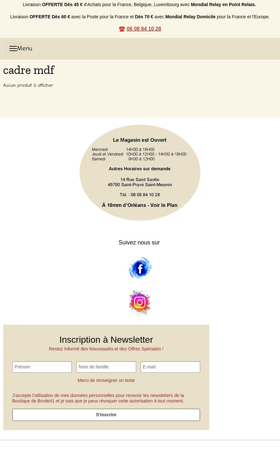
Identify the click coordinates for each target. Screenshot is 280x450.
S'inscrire (106, 414)
